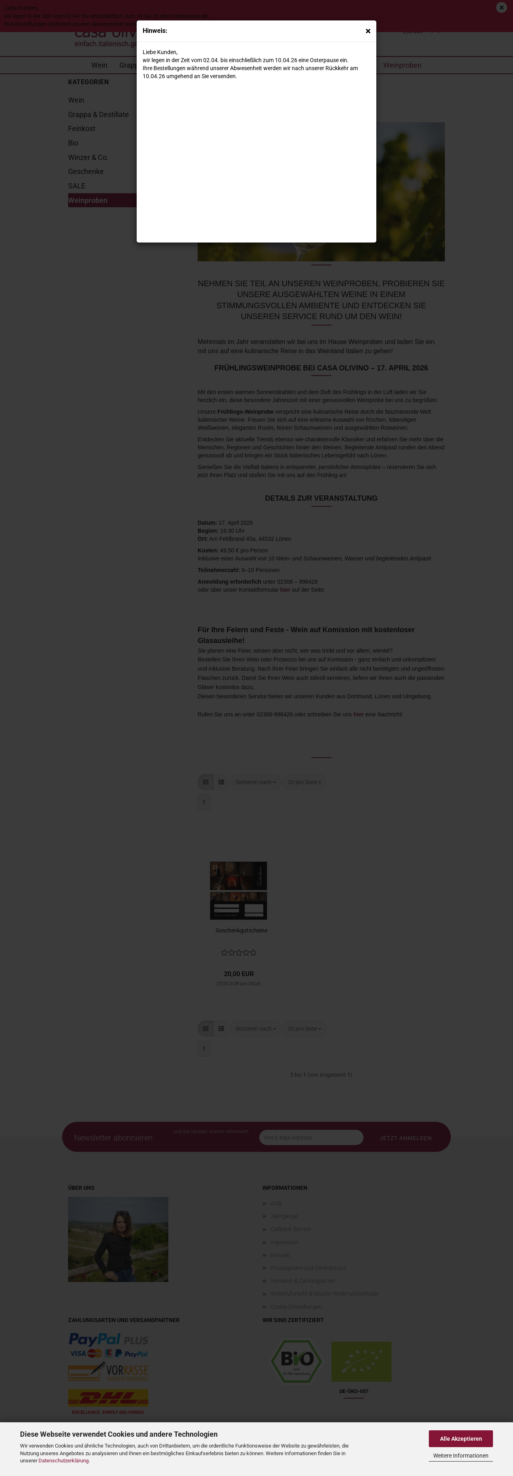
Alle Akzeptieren (461, 1439)
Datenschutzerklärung (63, 1461)
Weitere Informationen (461, 1455)
